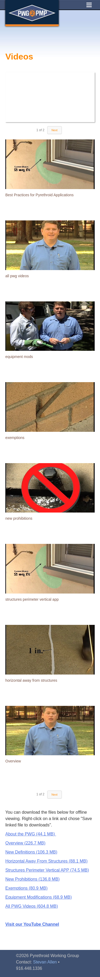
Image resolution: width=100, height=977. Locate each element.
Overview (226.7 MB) (25, 843)
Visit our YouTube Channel (32, 924)
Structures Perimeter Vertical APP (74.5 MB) (47, 870)
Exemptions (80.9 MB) (26, 888)
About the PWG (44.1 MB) (30, 834)
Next (54, 130)
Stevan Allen (45, 962)
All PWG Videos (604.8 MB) (31, 906)
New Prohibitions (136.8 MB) (32, 879)
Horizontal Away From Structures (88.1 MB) (46, 861)
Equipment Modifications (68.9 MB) (38, 897)
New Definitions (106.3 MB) (31, 852)
